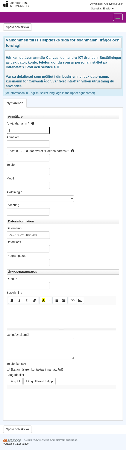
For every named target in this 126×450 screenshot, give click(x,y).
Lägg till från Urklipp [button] (39, 381)
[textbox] (61, 316)
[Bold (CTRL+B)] (12, 300)
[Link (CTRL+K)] (72, 300)
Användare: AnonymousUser (106, 3)
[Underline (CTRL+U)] (27, 300)
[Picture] (80, 300)
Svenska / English (102, 8)
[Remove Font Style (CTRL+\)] (34, 300)
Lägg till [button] (14, 381)
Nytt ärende (15, 103)
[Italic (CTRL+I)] (19, 300)
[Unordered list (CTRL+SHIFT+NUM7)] (56, 300)
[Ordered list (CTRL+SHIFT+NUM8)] (64, 300)
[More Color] (49, 300)
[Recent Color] (43, 300)
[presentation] (39, 407)
